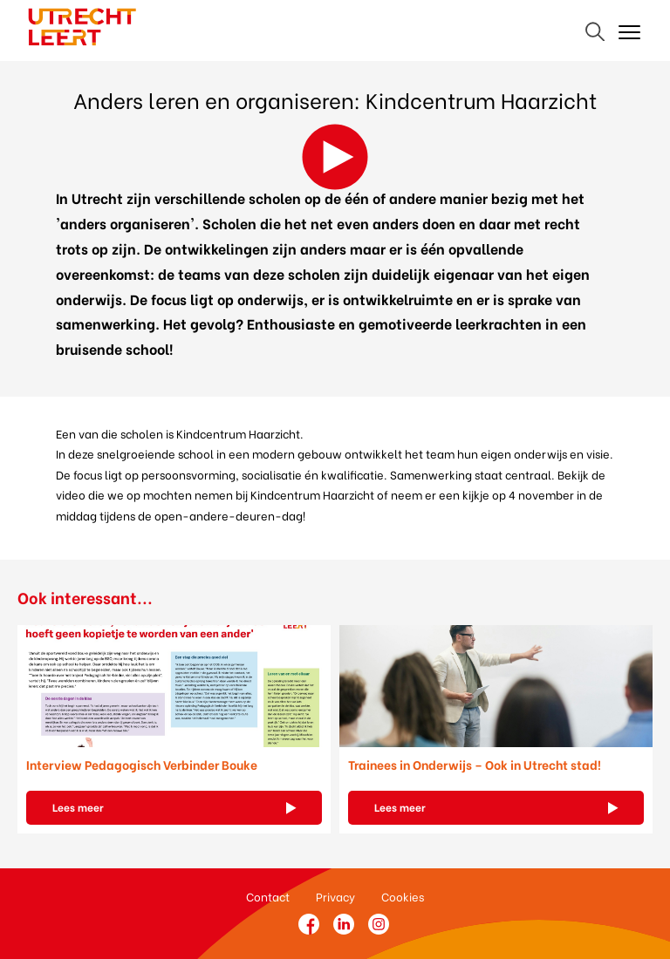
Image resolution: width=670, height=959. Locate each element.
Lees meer (78, 806)
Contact (268, 896)
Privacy (335, 896)
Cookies (402, 896)
